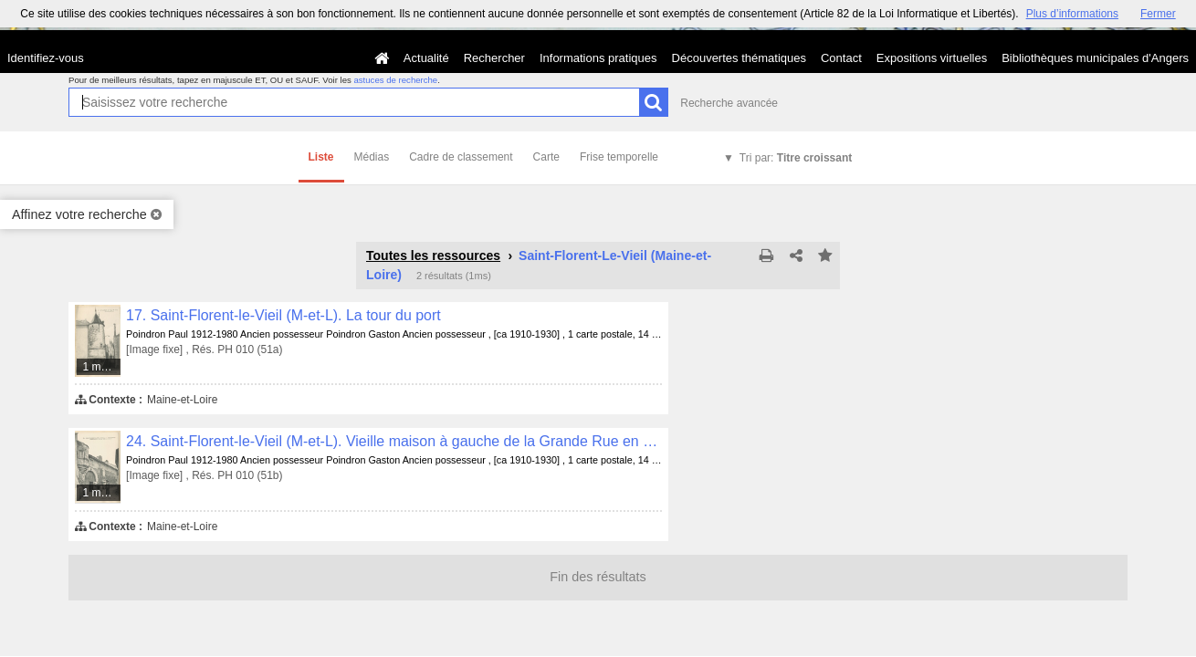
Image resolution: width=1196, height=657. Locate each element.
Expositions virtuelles (931, 58)
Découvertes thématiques (739, 58)
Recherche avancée (729, 103)
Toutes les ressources (433, 255)
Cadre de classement (460, 157)
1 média (101, 366)
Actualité (426, 58)
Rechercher (494, 58)
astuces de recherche (395, 80)
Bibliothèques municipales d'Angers (1095, 58)
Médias (372, 157)
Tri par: (796, 157)
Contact (841, 58)
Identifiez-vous (45, 58)
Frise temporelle (619, 157)
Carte (546, 157)
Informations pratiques (598, 58)
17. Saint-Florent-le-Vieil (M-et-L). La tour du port (283, 315)
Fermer (1158, 13)
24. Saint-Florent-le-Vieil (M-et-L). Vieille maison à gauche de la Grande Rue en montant (394, 441)
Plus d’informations (1072, 13)
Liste (321, 157)
